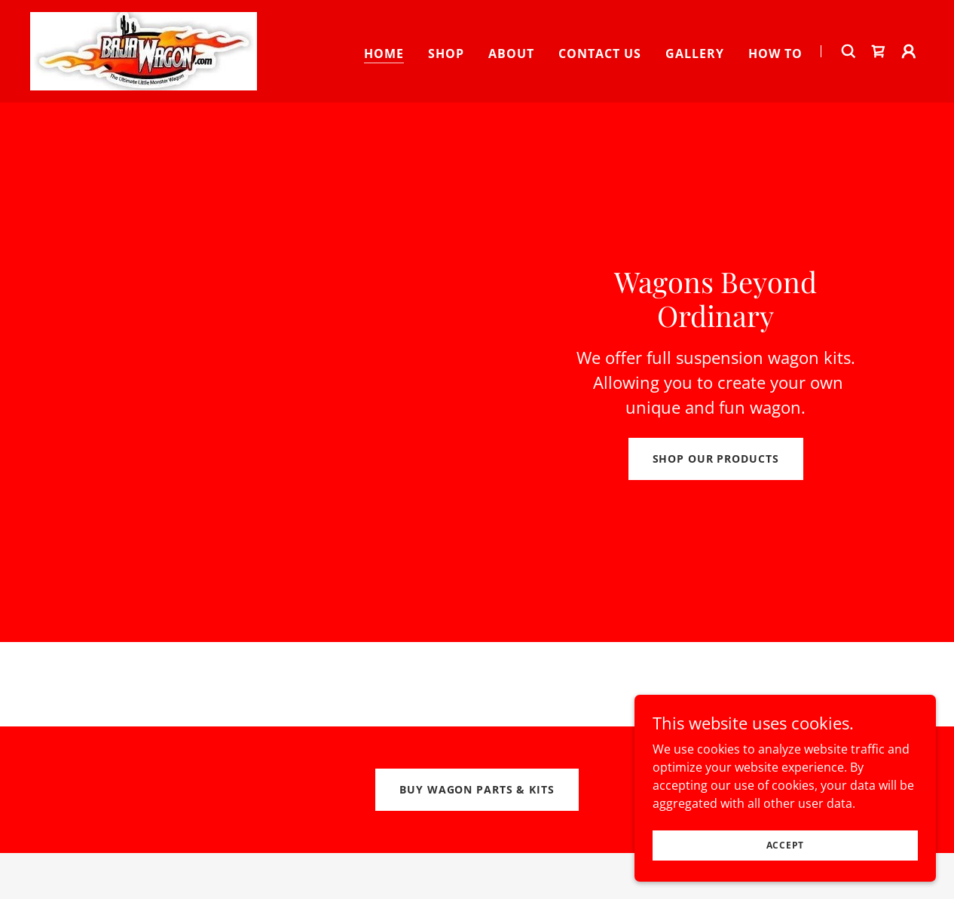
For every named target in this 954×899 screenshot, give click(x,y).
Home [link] (384, 53)
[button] (909, 51)
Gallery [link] (694, 53)
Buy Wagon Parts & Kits (476, 789)
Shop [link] (446, 53)
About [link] (511, 53)
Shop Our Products (716, 458)
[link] (143, 49)
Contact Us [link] (599, 53)
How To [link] (775, 53)
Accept (785, 876)
